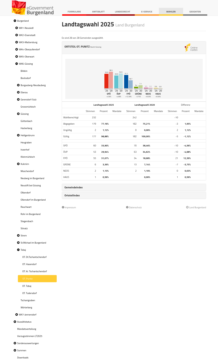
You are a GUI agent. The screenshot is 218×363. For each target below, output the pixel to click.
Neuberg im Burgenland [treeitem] (32, 178)
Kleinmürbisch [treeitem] (28, 156)
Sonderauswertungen (28, 343)
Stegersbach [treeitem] (27, 221)
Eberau (24, 92)
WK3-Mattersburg (28, 42)
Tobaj (23, 250)
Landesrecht (122, 11)
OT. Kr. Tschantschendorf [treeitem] (34, 271)
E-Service (146, 11)
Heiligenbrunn (28, 135)
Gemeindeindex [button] (74, 187)
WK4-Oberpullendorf (29, 49)
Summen (21, 350)
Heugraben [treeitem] (26, 142)
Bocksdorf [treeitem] (26, 78)
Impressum (69, 207)
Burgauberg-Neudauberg (33, 85)
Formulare (74, 11)
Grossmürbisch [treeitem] (28, 106)
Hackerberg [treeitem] (26, 128)
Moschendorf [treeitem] (27, 171)
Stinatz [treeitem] (24, 228)
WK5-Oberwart (26, 56)
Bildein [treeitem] (24, 71)
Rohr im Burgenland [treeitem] (31, 214)
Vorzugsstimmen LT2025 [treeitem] (29, 336)
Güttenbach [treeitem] (26, 121)
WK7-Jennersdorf (27, 314)
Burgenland (23, 20)
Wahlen (171, 11)
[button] (14, 21)
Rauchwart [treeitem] (26, 207)
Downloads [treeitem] (22, 357)
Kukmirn (25, 164)
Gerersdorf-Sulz (28, 99)
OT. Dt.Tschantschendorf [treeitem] (34, 257)
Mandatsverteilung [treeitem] (26, 329)
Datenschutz (134, 207)
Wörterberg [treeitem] (26, 307)
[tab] (134, 187)
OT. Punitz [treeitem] (27, 278)
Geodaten (195, 11)
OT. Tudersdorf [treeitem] (29, 293)
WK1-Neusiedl (26, 28)
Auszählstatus (24, 321)
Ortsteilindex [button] (72, 195)
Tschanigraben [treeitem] (28, 300)
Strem (24, 235)
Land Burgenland (196, 207)
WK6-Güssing (26, 63)
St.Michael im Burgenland (33, 242)
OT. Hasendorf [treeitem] (29, 264)
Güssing (25, 114)
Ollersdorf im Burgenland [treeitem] (33, 199)
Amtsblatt (98, 11)
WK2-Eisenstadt (27, 35)
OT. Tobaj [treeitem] (26, 286)
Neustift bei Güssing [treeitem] (31, 185)
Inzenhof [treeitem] (25, 149)
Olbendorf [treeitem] (26, 192)
